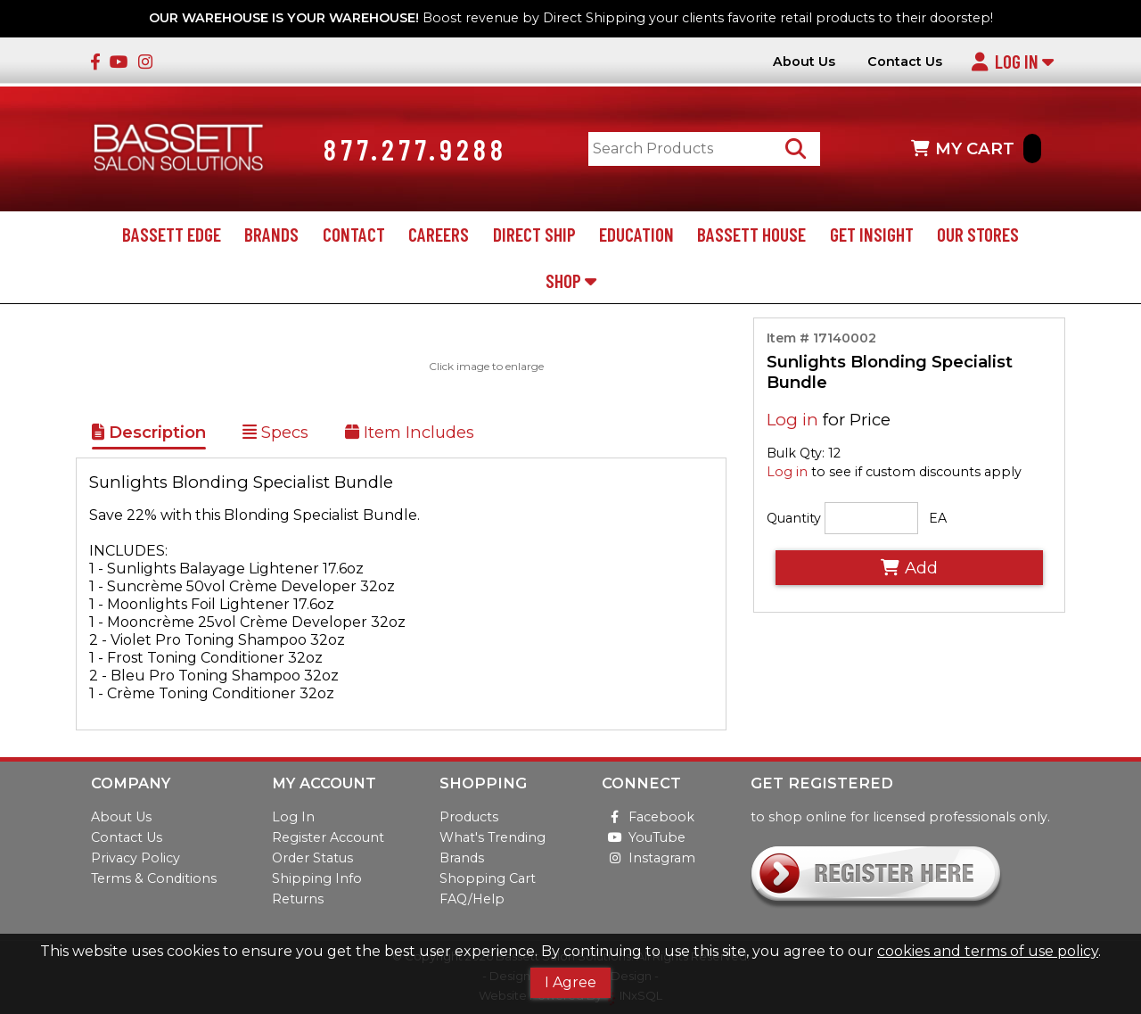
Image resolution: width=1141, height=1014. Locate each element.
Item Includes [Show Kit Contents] (409, 433)
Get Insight (872, 235)
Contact (354, 235)
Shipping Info (317, 878)
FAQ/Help (472, 899)
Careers (438, 235)
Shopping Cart (487, 878)
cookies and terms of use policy (987, 951)
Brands (271, 235)
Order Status (312, 858)
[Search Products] (796, 149)
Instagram (648, 858)
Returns (298, 899)
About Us (804, 62)
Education (636, 235)
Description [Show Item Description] (149, 433)
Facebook (648, 817)
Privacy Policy (135, 858)
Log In (1012, 61)
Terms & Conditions (154, 878)
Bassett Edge (171, 235)
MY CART (976, 149)
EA (938, 519)
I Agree (570, 982)
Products (468, 817)
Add (909, 568)
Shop (571, 280)
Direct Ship (534, 235)
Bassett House (751, 235)
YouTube (643, 837)
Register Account (328, 837)
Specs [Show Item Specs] (275, 433)
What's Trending (492, 837)
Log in (792, 419)
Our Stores (978, 235)
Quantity (794, 519)
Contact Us (904, 62)
